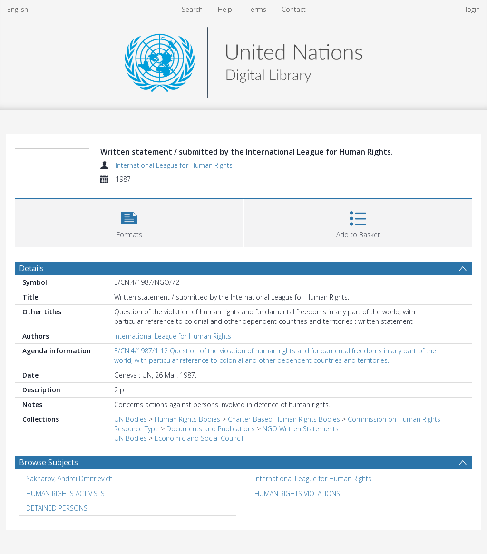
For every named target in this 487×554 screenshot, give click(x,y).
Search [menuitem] (192, 9)
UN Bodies (130, 419)
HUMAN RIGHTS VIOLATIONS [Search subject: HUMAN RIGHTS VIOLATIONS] (297, 493)
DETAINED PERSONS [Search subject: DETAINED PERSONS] (57, 508)
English (17, 9)
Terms (256, 9)
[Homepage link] (243, 60)
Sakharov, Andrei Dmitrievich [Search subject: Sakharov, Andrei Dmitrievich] (69, 478)
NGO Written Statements (301, 428)
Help (225, 9)
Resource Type (136, 428)
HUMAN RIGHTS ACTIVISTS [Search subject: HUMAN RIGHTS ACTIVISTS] (65, 493)
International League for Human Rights (174, 165)
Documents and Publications (210, 428)
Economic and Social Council (199, 438)
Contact (294, 9)
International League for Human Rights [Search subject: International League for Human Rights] (312, 478)
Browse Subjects (48, 462)
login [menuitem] (473, 9)
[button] (129, 221)
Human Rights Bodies (187, 419)
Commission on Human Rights (394, 419)
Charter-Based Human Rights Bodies (284, 419)
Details (31, 268)
